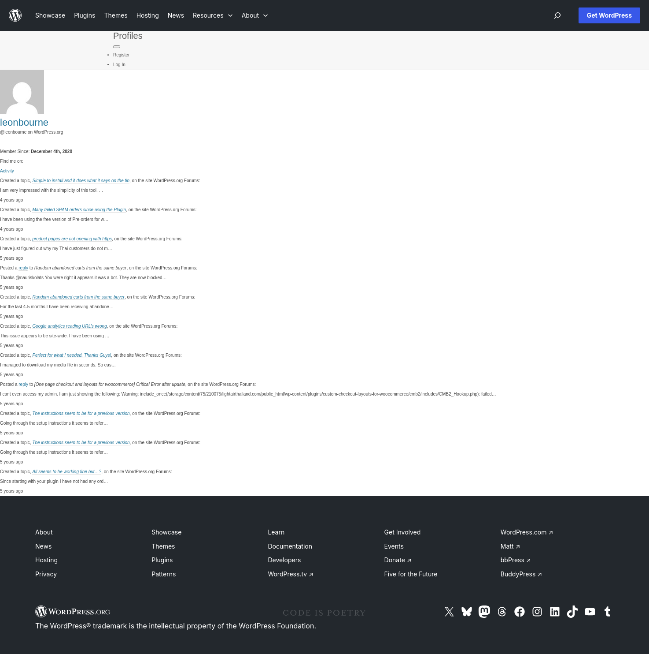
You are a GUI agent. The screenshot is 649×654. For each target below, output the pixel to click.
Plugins (162, 560)
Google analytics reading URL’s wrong (69, 326)
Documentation (290, 546)
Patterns (163, 574)
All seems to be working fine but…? (66, 471)
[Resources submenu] (212, 15)
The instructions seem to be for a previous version (80, 413)
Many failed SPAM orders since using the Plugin (79, 209)
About (43, 532)
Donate (398, 560)
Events (394, 546)
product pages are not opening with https (72, 238)
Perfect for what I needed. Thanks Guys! (71, 355)
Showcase (166, 532)
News (43, 546)
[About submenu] (255, 15)
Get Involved (402, 532)
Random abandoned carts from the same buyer (78, 297)
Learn (276, 532)
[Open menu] (557, 15)
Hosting (46, 560)
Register (121, 54)
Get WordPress (609, 15)
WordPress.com (527, 532)
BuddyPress (521, 574)
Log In (119, 64)
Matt (510, 546)
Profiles (128, 36)
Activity (7, 170)
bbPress (516, 560)
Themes (163, 546)
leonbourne (24, 122)
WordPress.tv (290, 574)
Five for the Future (411, 574)
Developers (284, 560)
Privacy (46, 574)
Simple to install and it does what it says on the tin (80, 180)
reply (23, 267)
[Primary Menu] (116, 46)
